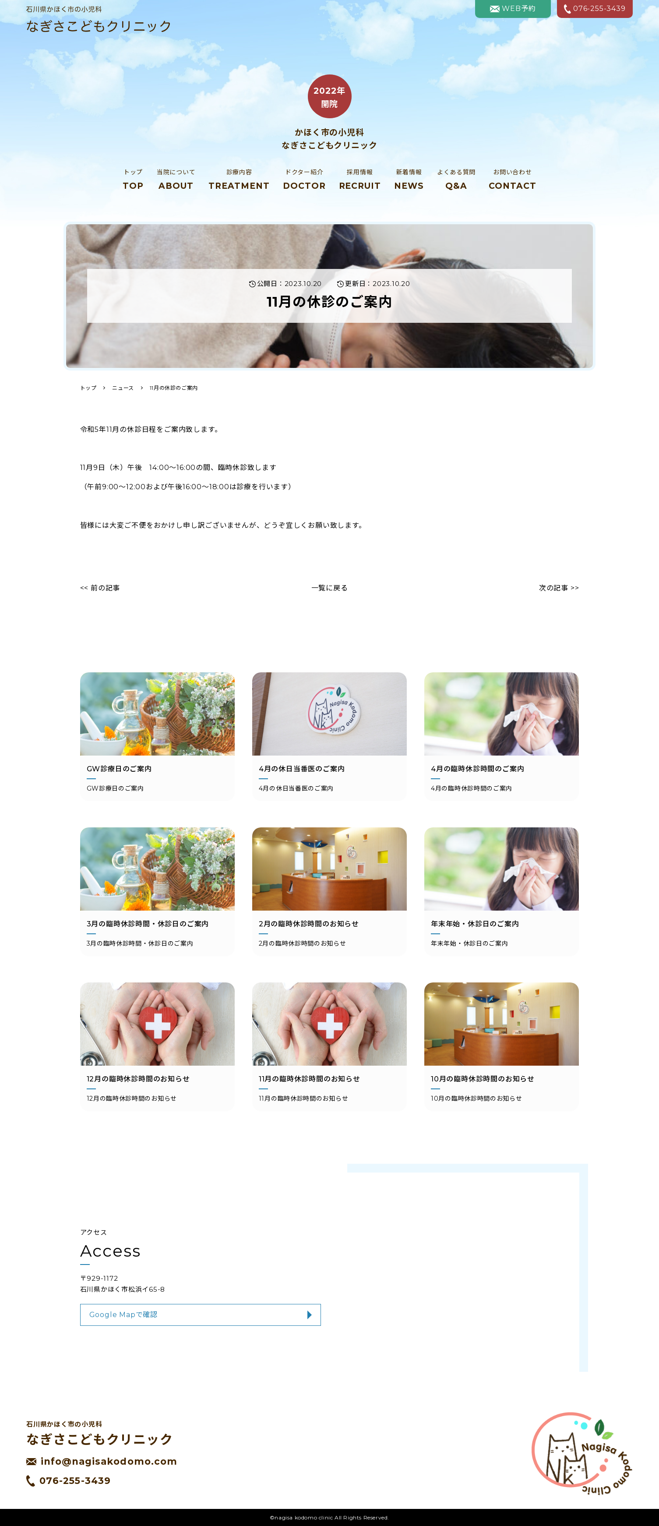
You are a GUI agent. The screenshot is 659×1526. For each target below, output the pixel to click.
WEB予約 (513, 8)
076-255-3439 (595, 9)
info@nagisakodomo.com (101, 1461)
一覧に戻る (329, 588)
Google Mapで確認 (123, 1315)
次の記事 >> (559, 588)
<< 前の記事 (100, 588)
